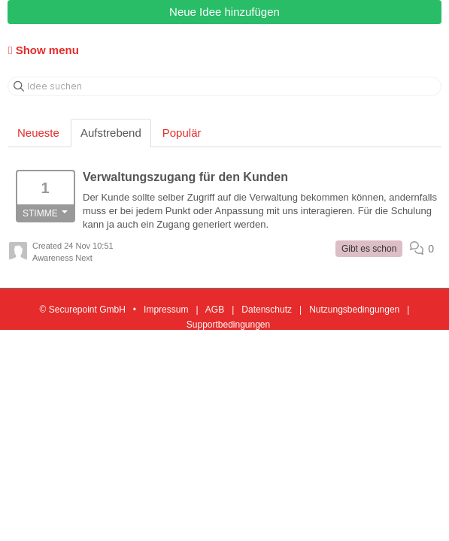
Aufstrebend (110, 132)
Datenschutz (266, 309)
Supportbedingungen (228, 324)
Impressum (166, 309)
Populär (182, 132)
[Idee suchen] (224, 86)
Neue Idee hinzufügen (224, 11)
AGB (214, 309)
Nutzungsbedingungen (354, 309)
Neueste (38, 132)
